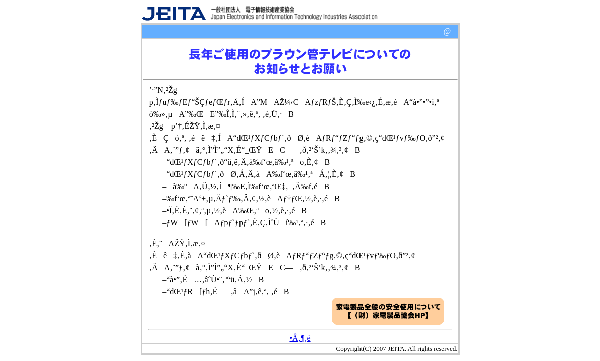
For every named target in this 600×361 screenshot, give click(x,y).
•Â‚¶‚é (299, 338)
